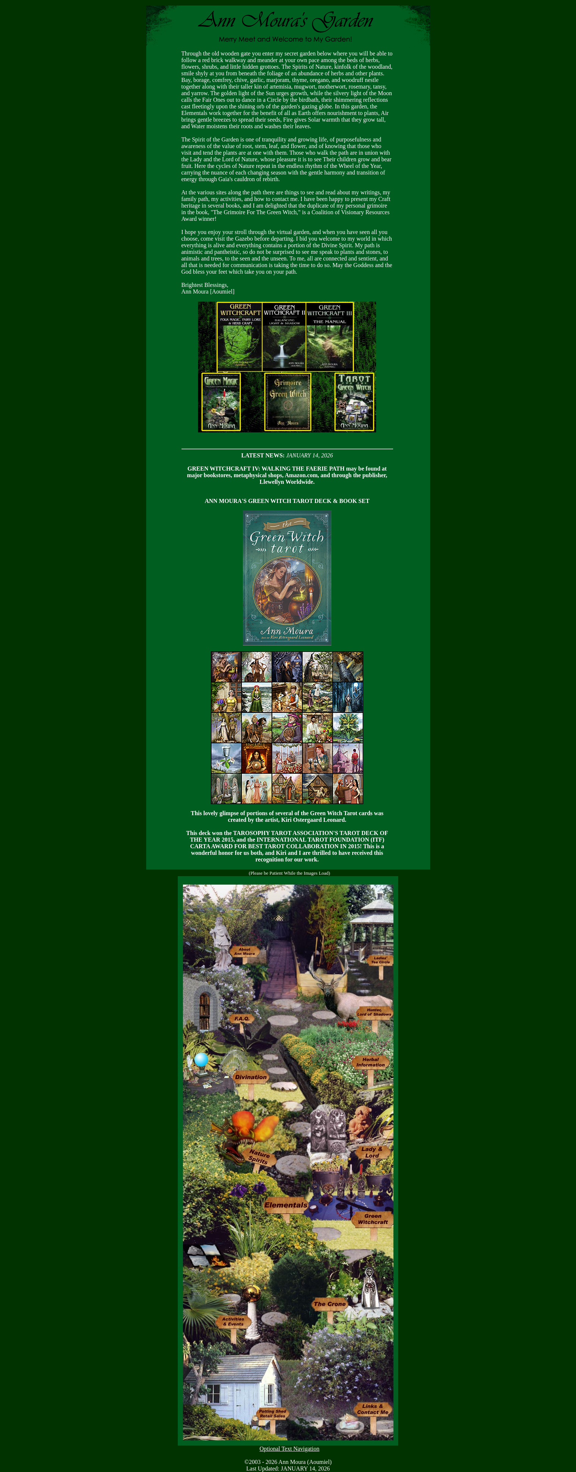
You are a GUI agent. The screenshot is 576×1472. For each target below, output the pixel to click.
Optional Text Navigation (290, 1449)
